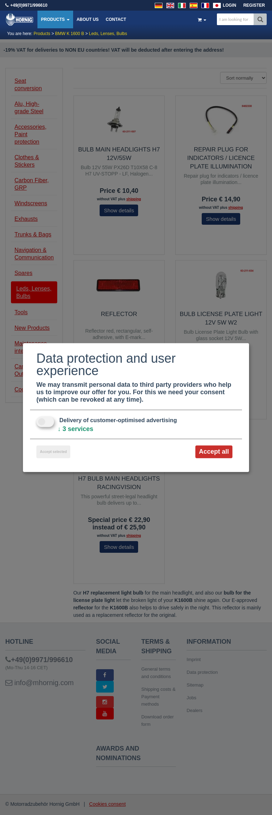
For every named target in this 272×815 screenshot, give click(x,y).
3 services (75, 428)
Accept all (214, 451)
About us (88, 19)
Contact (116, 19)
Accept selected (53, 452)
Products (55, 19)
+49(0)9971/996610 (28, 5)
